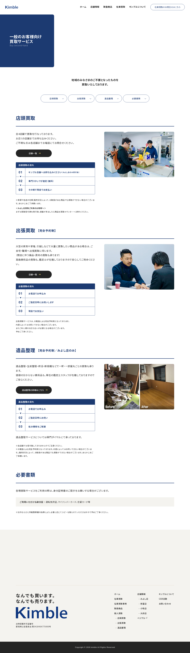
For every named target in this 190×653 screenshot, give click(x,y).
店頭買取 (54, 98)
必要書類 (136, 98)
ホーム (83, 6)
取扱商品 (107, 6)
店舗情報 (94, 6)
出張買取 (81, 98)
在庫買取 (120, 6)
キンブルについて (137, 6)
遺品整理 (108, 98)
